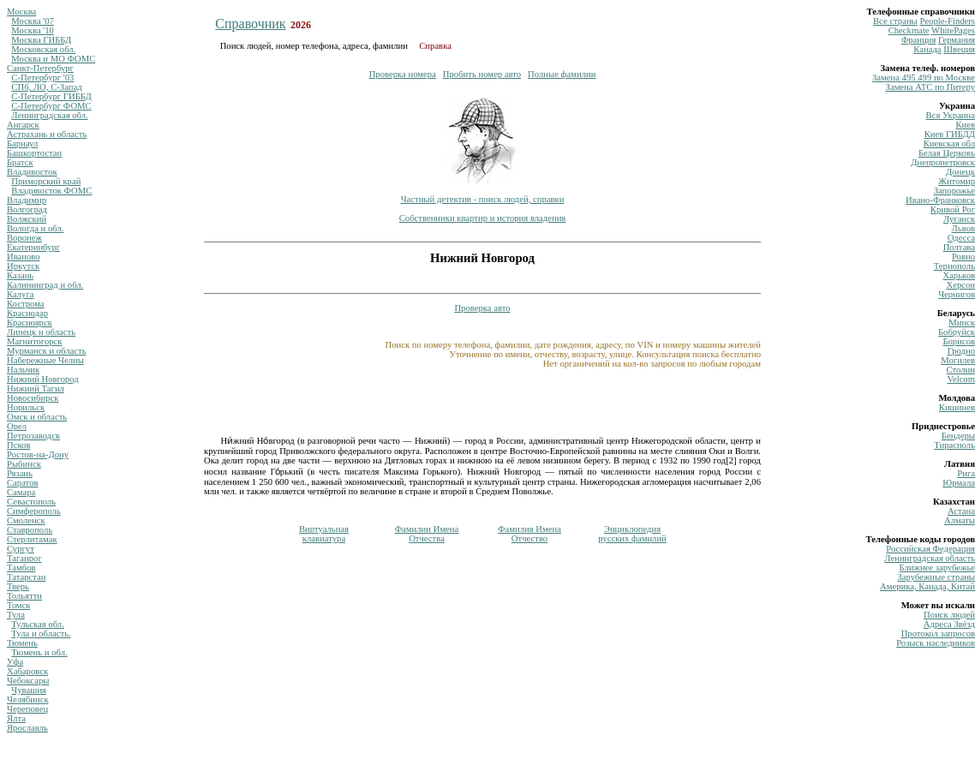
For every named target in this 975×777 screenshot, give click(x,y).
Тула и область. (40, 633)
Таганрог (24, 558)
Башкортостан (34, 153)
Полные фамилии (561, 74)
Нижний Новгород (43, 379)
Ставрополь (29, 530)
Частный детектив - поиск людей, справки (483, 199)
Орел (17, 426)
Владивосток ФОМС (51, 190)
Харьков (958, 275)
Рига (966, 473)
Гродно (961, 351)
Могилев (958, 360)
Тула (16, 614)
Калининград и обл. (45, 285)
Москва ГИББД (41, 40)
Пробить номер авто (482, 74)
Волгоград (27, 209)
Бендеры (958, 435)
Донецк (960, 171)
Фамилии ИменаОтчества (427, 533)
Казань (20, 275)
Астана (961, 511)
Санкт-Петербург (40, 68)
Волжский (26, 219)
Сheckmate (909, 30)
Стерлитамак (32, 539)
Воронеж (24, 237)
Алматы (959, 520)
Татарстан (26, 577)
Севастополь (31, 501)
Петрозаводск (33, 435)
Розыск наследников (935, 643)
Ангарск (23, 124)
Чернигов (956, 294)
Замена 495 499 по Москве (923, 77)
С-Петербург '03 (42, 77)
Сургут (20, 548)
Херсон (960, 285)
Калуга (20, 294)
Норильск (26, 407)
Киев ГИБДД (949, 134)
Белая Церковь (946, 153)
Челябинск (28, 699)
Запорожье (954, 190)
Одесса (961, 237)
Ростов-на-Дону (38, 454)
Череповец (27, 709)
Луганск (959, 219)
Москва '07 (32, 21)
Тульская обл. (37, 624)
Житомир (956, 181)
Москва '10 (32, 30)
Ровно (963, 256)
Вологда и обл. (35, 228)
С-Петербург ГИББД (51, 96)
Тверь (18, 586)
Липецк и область (41, 332)
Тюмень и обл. (39, 652)
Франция (918, 40)
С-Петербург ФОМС (51, 106)
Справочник (250, 23)
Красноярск (29, 322)
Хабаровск (27, 671)
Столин (961, 369)
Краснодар (27, 313)
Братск (20, 162)
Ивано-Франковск (940, 200)
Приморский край (46, 181)
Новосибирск (32, 398)
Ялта (16, 718)
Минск (961, 322)
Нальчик (23, 369)
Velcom (961, 379)
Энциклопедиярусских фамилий (632, 533)
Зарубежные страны (936, 577)
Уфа (15, 661)
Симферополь (34, 511)
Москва (21, 11)
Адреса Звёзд (949, 624)
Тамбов (21, 567)
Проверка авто (482, 308)
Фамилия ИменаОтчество (529, 533)
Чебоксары (28, 680)
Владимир (26, 200)
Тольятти (24, 596)
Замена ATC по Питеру (930, 87)
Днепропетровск (943, 162)
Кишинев (957, 407)
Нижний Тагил (35, 388)
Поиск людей (949, 614)
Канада (927, 49)
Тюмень (22, 643)
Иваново (23, 256)
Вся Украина (950, 115)
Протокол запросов (938, 633)
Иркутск (23, 266)
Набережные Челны (45, 360)
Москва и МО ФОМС (53, 58)
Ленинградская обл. (49, 115)
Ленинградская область (929, 558)
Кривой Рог (952, 209)
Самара (21, 492)
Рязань (20, 473)
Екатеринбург (33, 247)
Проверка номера (402, 74)
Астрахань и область (47, 134)
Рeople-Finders (947, 21)
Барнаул (22, 143)
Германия (956, 40)
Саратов (23, 482)
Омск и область (37, 416)
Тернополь (954, 266)
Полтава (959, 247)
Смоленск (26, 520)
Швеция (959, 49)
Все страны (895, 21)
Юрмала (958, 482)
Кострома (26, 303)
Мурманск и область (47, 351)
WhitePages (953, 30)
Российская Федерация (930, 548)
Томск (18, 605)
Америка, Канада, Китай (927, 586)
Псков (18, 445)
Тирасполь (954, 445)
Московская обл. (43, 49)
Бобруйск (956, 332)
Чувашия (28, 690)
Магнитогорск (35, 341)
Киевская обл (949, 143)
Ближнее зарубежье (937, 567)
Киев (965, 124)
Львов (963, 228)
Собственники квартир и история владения (482, 218)
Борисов (958, 341)
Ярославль (27, 727)
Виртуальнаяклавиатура (324, 533)
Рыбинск (24, 464)
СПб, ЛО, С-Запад (46, 87)
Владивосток (32, 171)
